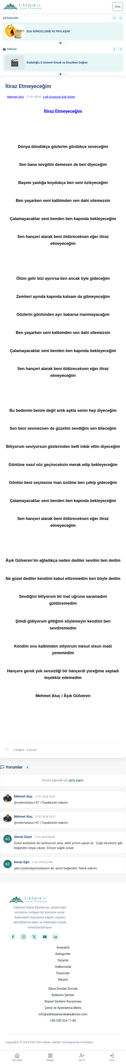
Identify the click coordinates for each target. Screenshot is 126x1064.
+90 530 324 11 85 (63, 1020)
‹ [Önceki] (114, 18)
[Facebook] (13, 937)
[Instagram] (24, 937)
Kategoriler (63, 954)
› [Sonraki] (120, 18)
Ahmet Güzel (23, 837)
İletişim (63, 979)
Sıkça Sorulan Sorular (63, 988)
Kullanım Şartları (63, 995)
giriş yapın (76, 780)
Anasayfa (63, 947)
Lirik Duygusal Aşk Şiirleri (59, 96)
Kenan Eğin (22, 862)
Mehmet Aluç (15, 96)
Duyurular (62, 973)
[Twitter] (34, 937)
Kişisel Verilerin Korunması (63, 1001)
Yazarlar (63, 960)
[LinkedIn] (55, 937)
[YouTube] (45, 937)
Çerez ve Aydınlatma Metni (63, 1008)
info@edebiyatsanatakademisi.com (63, 1014)
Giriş (117, 6)
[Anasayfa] (22, 6)
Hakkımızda (63, 966)
